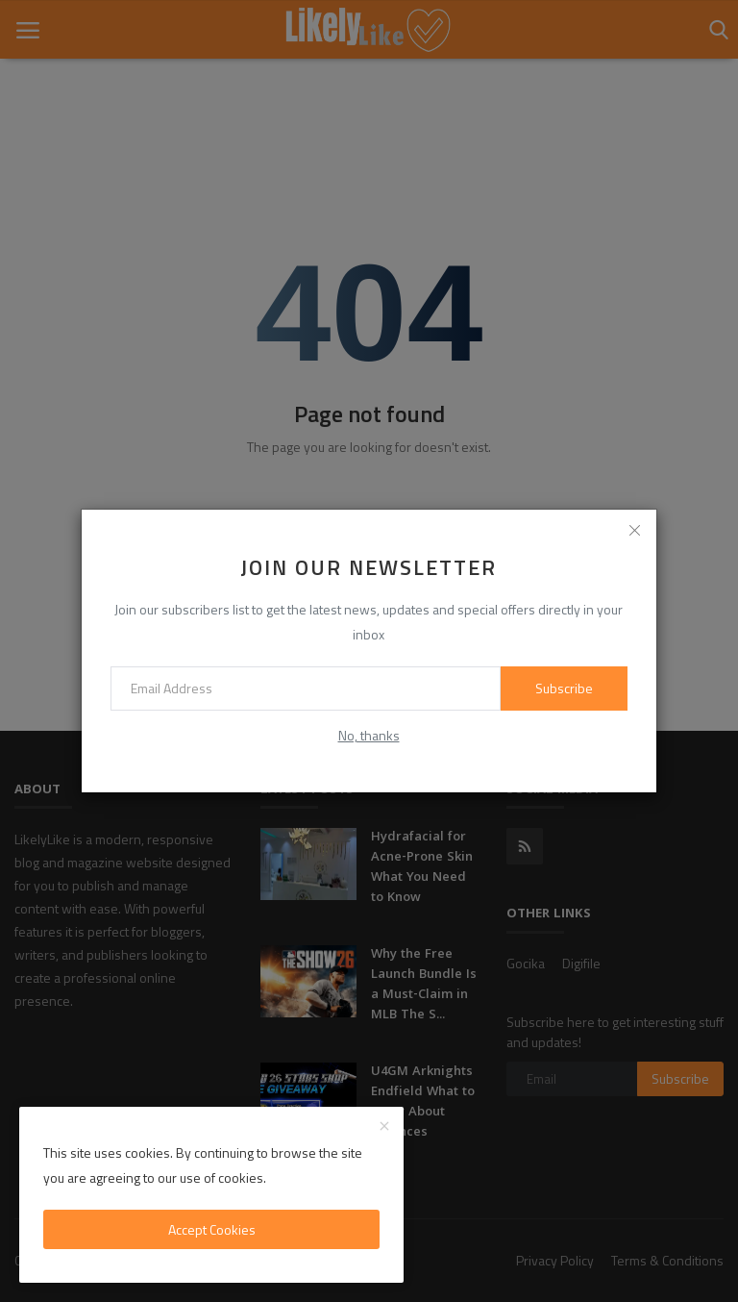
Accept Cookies (212, 1229)
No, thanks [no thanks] (369, 735)
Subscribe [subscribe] (564, 688)
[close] (635, 530)
